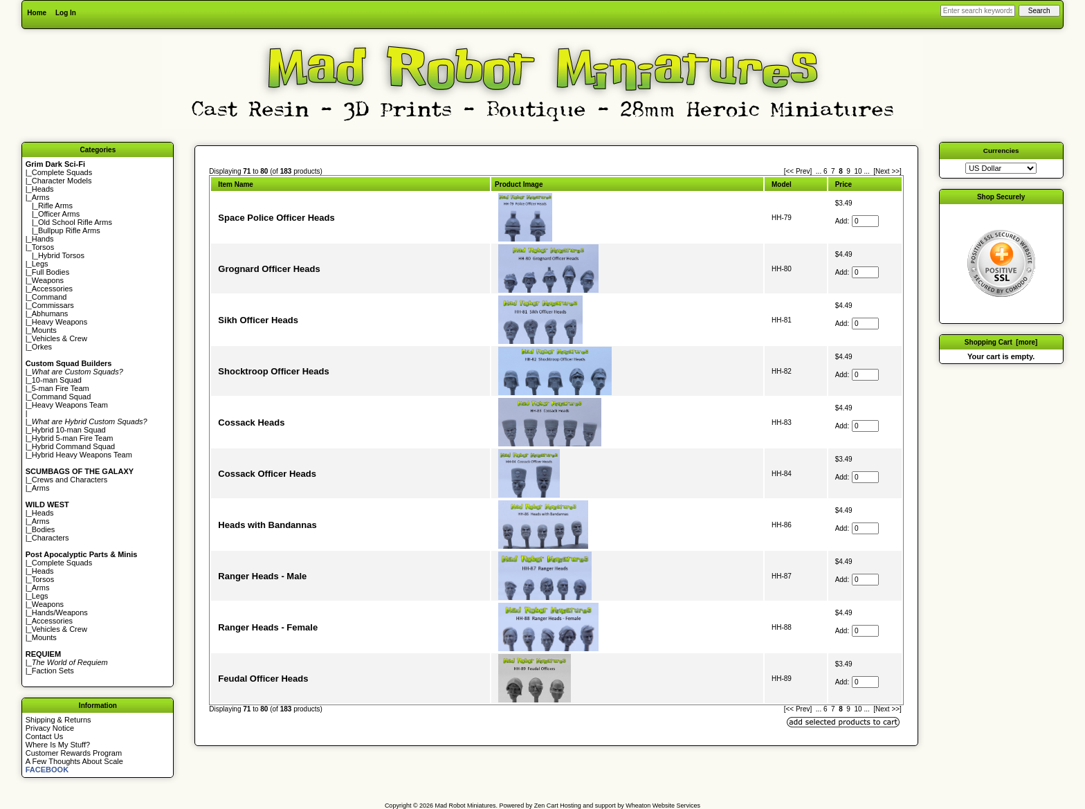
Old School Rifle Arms (75, 222)
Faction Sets (53, 670)
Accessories (52, 288)
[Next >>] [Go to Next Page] (887, 171)
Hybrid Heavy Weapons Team (82, 455)
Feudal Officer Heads (263, 678)
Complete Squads (62, 172)
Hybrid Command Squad (73, 446)
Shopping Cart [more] (1001, 342)
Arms (41, 488)
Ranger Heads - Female (268, 627)
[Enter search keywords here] (977, 11)
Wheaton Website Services (663, 805)
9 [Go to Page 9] (848, 171)
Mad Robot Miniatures (465, 805)
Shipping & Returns (58, 720)
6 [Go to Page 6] (825, 171)
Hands (43, 239)
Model (782, 184)
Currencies (1001, 150)
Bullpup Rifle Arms (69, 230)
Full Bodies (50, 272)
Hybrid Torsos (61, 255)
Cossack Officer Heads (267, 474)
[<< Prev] (798, 171)
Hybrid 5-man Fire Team (72, 438)
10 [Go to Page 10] (857, 171)
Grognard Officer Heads (269, 269)
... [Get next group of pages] (866, 171)
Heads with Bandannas (267, 525)
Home (36, 13)
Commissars (53, 305)
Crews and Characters (69, 479)
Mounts (44, 330)
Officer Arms (59, 214)
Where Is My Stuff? (58, 744)
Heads (43, 189)
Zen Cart (546, 805)
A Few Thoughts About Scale (74, 761)
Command (49, 297)
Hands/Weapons (60, 612)
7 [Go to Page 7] (833, 171)
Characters (50, 538)
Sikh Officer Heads (258, 320)
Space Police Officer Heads (276, 217)
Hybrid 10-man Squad (69, 430)
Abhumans (50, 313)
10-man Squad (57, 380)
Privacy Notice (50, 728)
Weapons (48, 280)
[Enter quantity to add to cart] (865, 221)
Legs (40, 264)
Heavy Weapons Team (70, 405)
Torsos (43, 247)
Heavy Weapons (60, 322)
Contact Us (44, 736)
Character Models (62, 180)
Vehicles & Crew (59, 338)
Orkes (42, 347)
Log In (65, 13)
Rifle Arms (55, 205)
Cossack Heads (251, 422)
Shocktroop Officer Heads (273, 371)
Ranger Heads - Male (262, 576)
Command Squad (61, 396)
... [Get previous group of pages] (818, 171)
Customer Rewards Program (74, 753)
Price (843, 184)
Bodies (43, 529)
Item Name (235, 184)
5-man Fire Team (60, 388)
